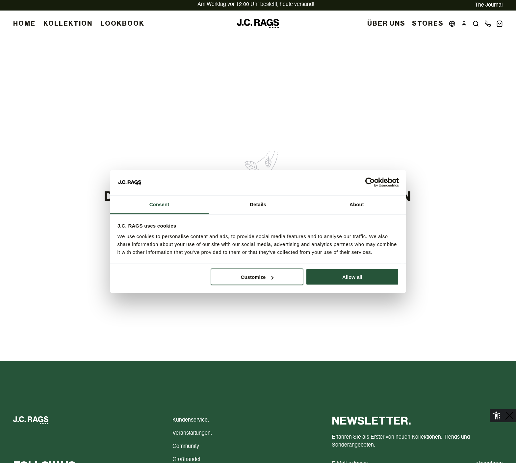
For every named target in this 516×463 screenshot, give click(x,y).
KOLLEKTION (67, 23)
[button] (476, 23)
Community (185, 446)
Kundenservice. (190, 420)
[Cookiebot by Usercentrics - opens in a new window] (370, 182)
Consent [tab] (159, 204)
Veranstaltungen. (192, 433)
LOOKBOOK (122, 23)
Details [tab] (258, 204)
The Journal (489, 5)
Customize (257, 277)
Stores (428, 23)
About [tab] (356, 204)
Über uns (386, 23)
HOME (24, 23)
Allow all (352, 277)
